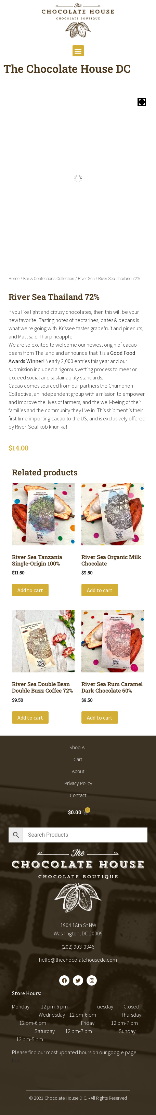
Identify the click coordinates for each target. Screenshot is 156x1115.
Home (14, 278)
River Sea (86, 278)
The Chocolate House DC (67, 68)
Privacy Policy (78, 783)
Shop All (78, 747)
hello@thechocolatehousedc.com (78, 959)
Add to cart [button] (30, 590)
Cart (78, 759)
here (17, 1060)
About (78, 771)
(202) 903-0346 (78, 946)
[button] (78, 50)
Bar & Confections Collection (48, 278)
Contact (78, 795)
